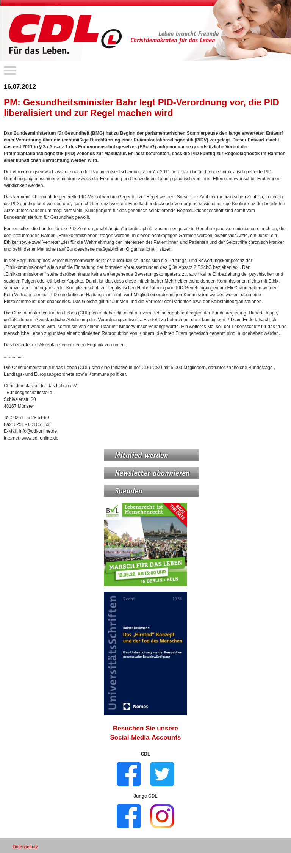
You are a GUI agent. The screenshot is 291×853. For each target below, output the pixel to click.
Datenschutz (25, 847)
